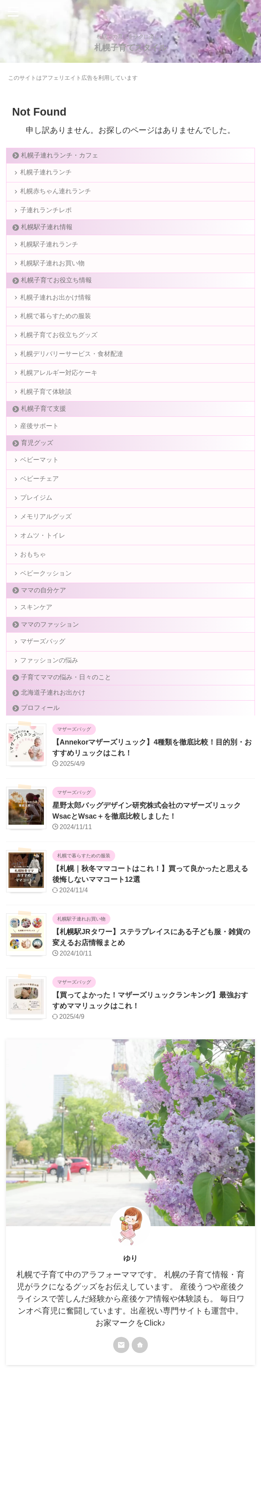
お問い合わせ (171, 1451)
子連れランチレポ (46, 215)
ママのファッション (50, 665)
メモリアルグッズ (46, 548)
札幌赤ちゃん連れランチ (56, 194)
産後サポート (40, 449)
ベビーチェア (40, 506)
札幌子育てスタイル (130, 47)
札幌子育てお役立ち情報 (56, 290)
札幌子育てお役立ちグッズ (59, 350)
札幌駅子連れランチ (50, 251)
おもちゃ (34, 590)
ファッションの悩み (50, 704)
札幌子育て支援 (43, 431)
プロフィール (40, 753)
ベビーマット (40, 485)
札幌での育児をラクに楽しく (130, 1466)
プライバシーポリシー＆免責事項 (112, 1451)
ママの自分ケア (43, 629)
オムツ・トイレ (43, 569)
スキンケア (37, 647)
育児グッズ (37, 467)
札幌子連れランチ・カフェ (59, 155)
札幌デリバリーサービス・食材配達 (72, 371)
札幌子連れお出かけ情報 (56, 308)
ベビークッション (46, 611)
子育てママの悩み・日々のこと (66, 723)
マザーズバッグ (43, 684)
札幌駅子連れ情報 (46, 233)
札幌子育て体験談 (46, 413)
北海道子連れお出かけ (53, 738)
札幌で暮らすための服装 (56, 329)
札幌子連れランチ (46, 173)
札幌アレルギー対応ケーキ (59, 392)
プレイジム (37, 527)
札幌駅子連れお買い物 (53, 272)
